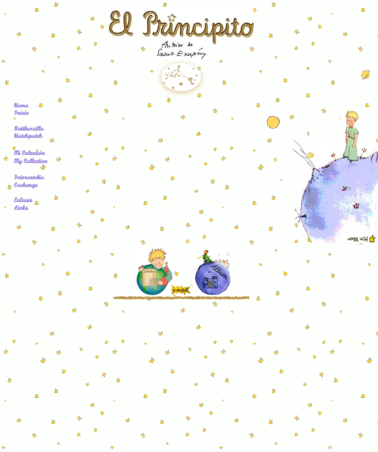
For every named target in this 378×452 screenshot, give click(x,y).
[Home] (29, 107)
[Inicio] (29, 114)
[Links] (22, 209)
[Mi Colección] (32, 154)
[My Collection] (34, 162)
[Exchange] (28, 186)
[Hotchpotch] (39, 137)
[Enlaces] (25, 201)
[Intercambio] (32, 178)
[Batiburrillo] (39, 129)
